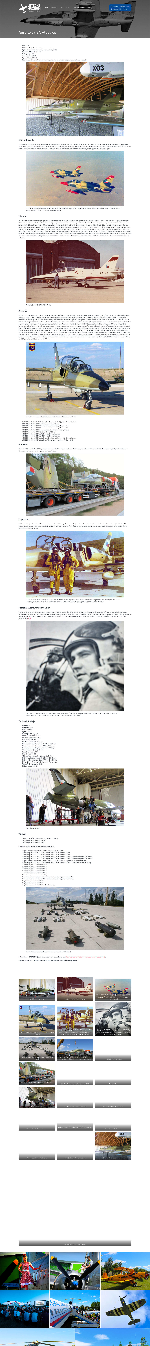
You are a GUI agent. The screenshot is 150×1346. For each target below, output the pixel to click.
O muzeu (67, 8)
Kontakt (91, 8)
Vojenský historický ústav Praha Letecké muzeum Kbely (85, 957)
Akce (60, 8)
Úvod (46, 8)
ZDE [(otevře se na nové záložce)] (29, 618)
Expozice (76, 8)
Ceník (83, 8)
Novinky (53, 8)
